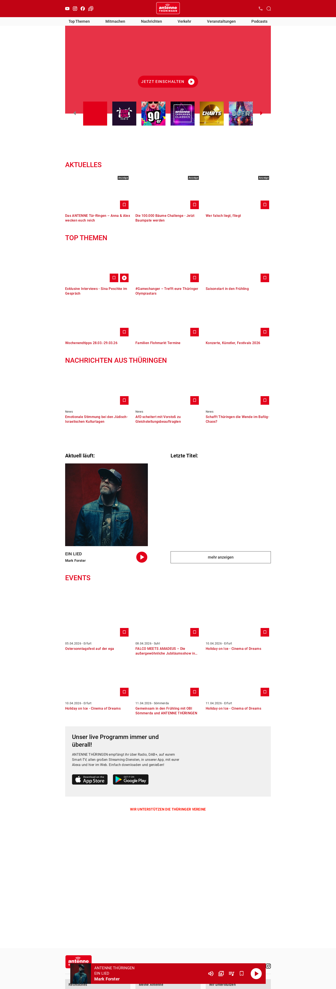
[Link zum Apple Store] (90, 780)
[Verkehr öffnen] (90, 8)
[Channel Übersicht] (221, 973)
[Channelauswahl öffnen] (269, 8)
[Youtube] (67, 8)
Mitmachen (115, 21)
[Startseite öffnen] (168, 8)
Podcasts (259, 21)
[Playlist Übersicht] (231, 973)
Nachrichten (151, 21)
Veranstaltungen (221, 21)
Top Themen (79, 21)
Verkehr (184, 21)
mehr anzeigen (221, 557)
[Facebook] (83, 8)
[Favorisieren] (241, 973)
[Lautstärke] (210, 973)
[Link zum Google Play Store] (130, 780)
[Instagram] (75, 8)
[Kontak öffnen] (260, 8)
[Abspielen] (256, 974)
